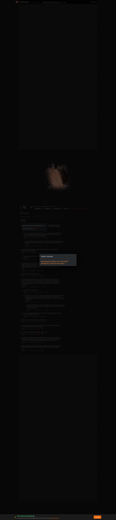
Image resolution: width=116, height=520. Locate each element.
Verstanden (97, 517)
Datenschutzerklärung (54, 518)
